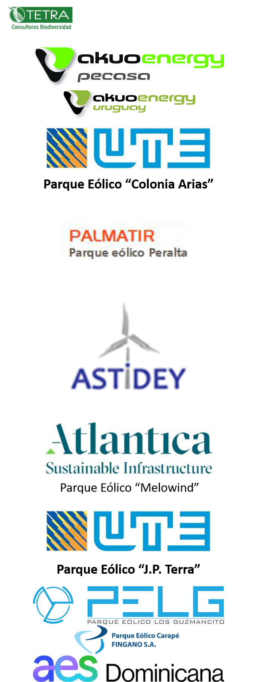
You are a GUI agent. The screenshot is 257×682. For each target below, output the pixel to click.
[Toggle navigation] (240, 17)
